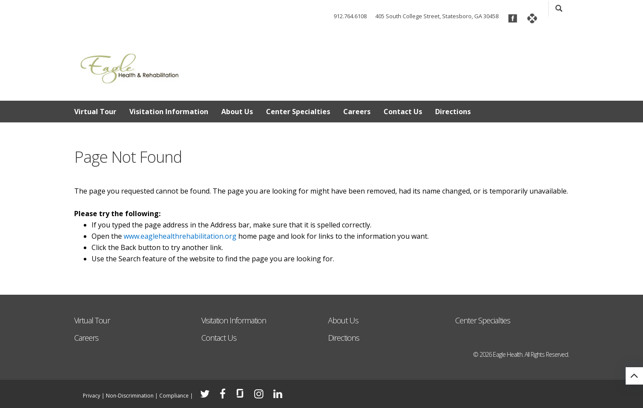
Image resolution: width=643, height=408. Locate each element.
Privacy (91, 395)
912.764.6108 (350, 16)
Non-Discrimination (130, 395)
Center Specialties (298, 111)
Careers (357, 111)
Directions (453, 111)
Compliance (174, 395)
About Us (237, 111)
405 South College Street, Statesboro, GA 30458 (437, 16)
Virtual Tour (95, 111)
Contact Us (403, 111)
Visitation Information (168, 111)
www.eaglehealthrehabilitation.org (180, 236)
